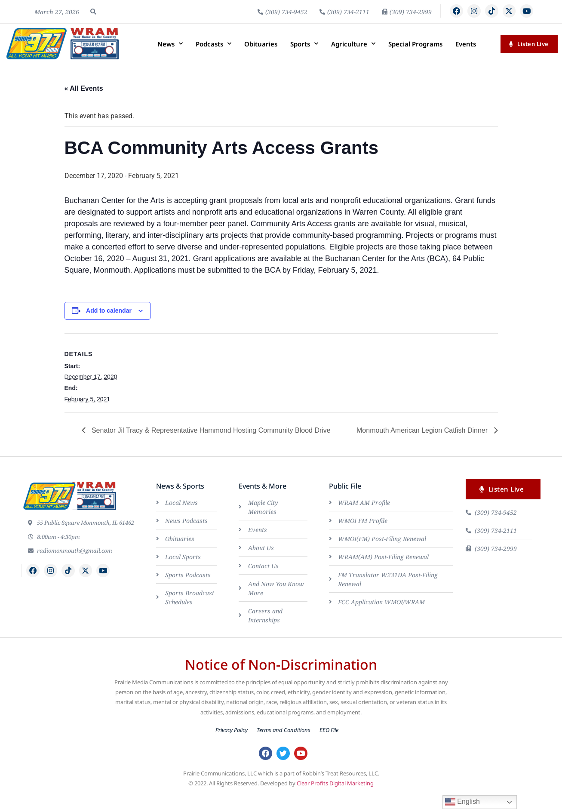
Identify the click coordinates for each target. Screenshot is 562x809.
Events (465, 58)
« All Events (83, 103)
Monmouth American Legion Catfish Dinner (423, 445)
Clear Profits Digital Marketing (335, 799)
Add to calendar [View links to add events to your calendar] (109, 325)
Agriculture (353, 58)
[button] (93, 19)
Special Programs (415, 58)
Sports (304, 58)
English (462, 802)
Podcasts (213, 58)
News (170, 58)
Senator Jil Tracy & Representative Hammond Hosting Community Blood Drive (210, 445)
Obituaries (260, 58)
